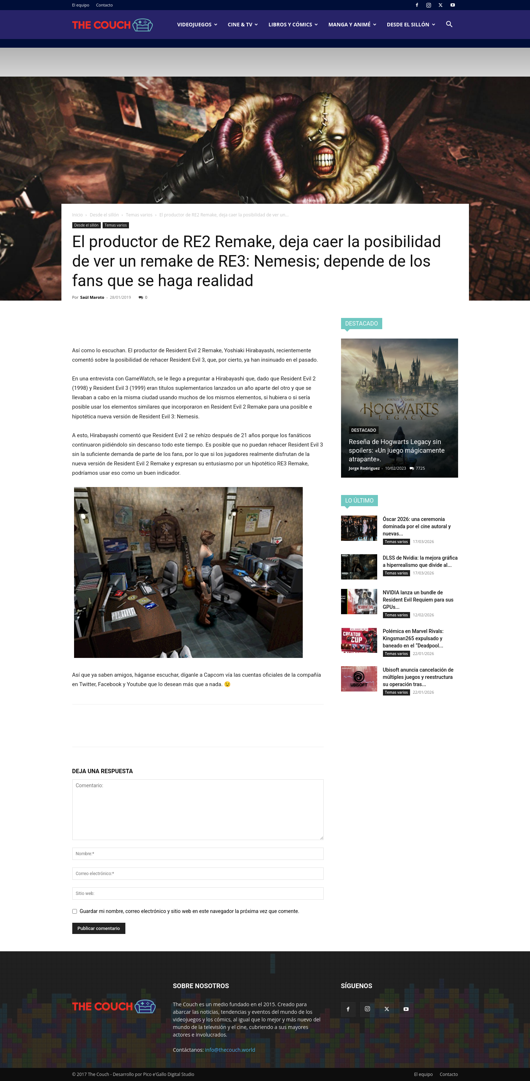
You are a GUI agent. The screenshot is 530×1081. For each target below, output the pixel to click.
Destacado (364, 430)
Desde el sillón (411, 24)
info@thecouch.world (230, 1049)
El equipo (81, 5)
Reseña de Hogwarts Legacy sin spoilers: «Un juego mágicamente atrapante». (397, 450)
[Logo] (112, 24)
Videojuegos (197, 24)
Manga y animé (352, 24)
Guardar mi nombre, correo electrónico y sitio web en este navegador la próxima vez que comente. (190, 911)
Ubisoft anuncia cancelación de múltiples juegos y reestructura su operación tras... (418, 677)
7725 (420, 468)
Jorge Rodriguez (364, 468)
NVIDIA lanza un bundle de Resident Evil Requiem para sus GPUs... (418, 600)
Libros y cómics (293, 24)
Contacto (104, 5)
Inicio (77, 215)
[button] (449, 25)
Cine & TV (243, 24)
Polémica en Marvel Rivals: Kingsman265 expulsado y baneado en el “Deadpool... (413, 638)
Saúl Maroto (92, 297)
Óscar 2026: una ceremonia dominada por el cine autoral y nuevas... (417, 526)
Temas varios (139, 215)
